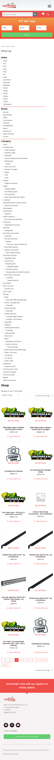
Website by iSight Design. (11, 754)
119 (45, 660)
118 (39, 660)
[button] (14, 436)
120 (3, 665)
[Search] (35, 14)
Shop (7, 46)
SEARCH (27, 35)
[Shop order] (10, 395)
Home (3, 46)
